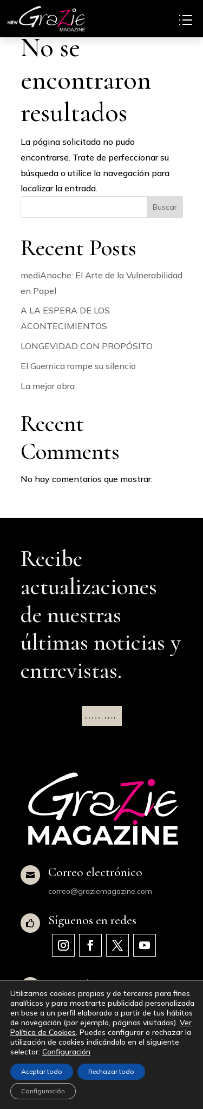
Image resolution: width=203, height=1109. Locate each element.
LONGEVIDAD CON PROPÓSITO (87, 345)
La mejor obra (48, 385)
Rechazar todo (111, 1071)
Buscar (165, 207)
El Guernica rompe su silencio (78, 365)
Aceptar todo (41, 1071)
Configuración (66, 1052)
